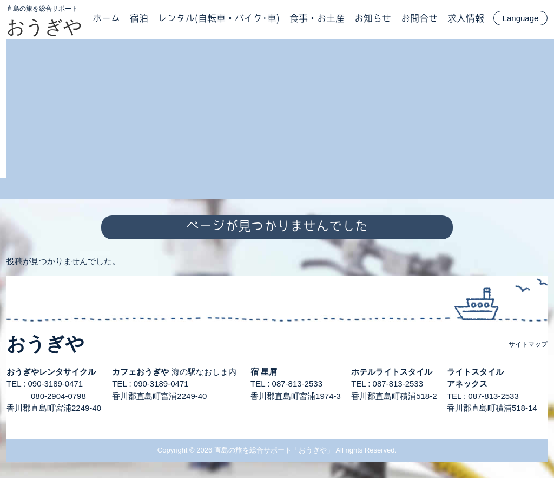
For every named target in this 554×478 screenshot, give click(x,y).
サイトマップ (528, 344)
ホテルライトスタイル (391, 371)
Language (521, 18)
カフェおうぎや (140, 371)
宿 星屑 (263, 371)
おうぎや (44, 26)
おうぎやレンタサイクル (51, 371)
